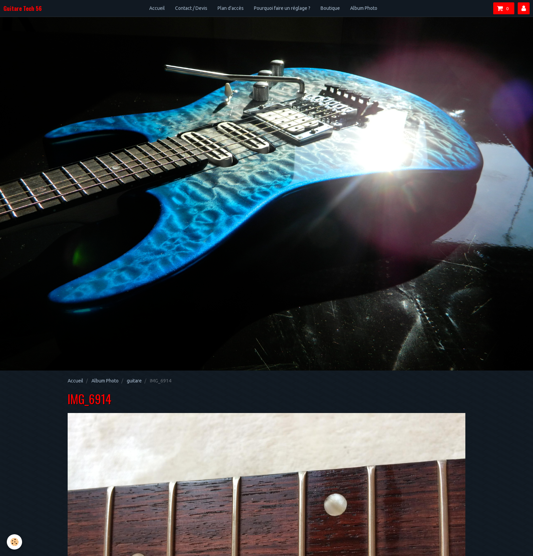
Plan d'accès (231, 8)
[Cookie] (14, 542)
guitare (134, 380)
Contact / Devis (191, 8)
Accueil (157, 8)
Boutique (330, 8)
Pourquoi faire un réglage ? (282, 8)
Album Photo (363, 8)
